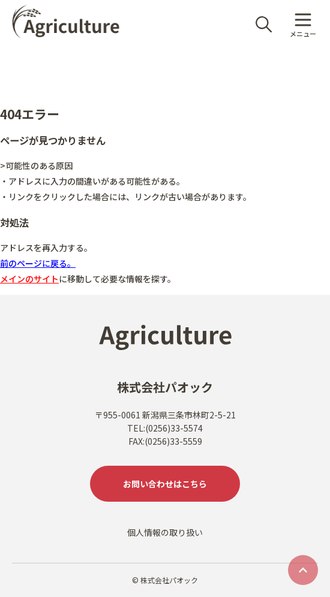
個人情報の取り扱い (165, 532)
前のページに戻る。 (38, 263)
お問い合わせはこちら (165, 484)
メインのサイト (29, 279)
